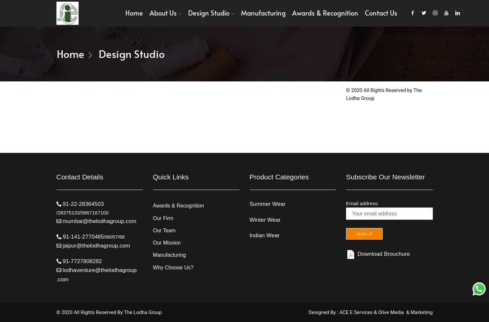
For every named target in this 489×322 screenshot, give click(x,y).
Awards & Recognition (325, 13)
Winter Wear (265, 220)
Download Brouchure (378, 254)
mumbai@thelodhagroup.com (99, 221)
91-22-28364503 (83, 204)
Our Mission (167, 243)
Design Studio (211, 13)
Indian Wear (265, 235)
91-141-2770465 (82, 237)
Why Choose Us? (173, 268)
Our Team (164, 230)
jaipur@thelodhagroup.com (96, 246)
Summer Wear (268, 204)
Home (134, 13)
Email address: (389, 210)
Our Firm (163, 218)
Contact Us (381, 13)
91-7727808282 (82, 261)
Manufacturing (263, 13)
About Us (166, 13)
